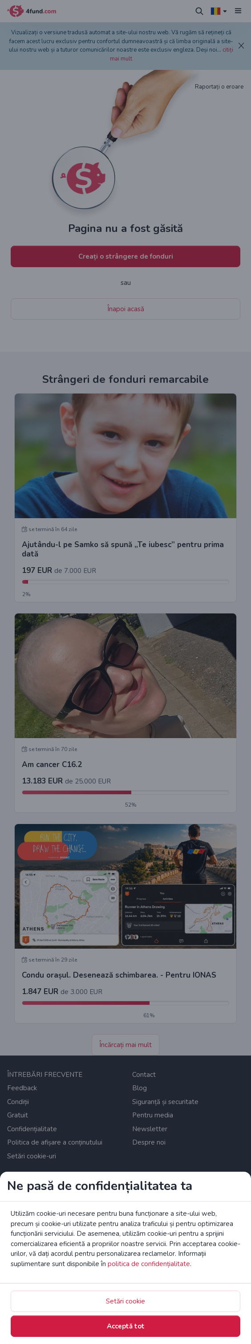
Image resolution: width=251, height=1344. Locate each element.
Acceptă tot (126, 1326)
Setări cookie (125, 1301)
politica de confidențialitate (149, 1263)
